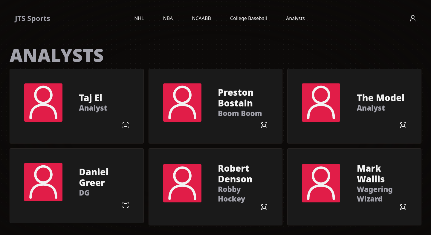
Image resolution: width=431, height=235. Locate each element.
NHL (139, 18)
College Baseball (248, 18)
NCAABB (201, 18)
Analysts (295, 18)
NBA (168, 18)
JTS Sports (32, 18)
